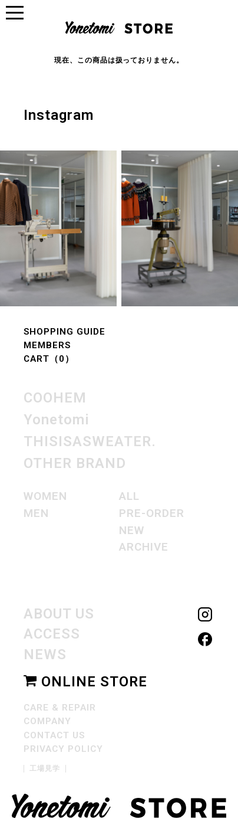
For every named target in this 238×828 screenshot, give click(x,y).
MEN (36, 511)
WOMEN (45, 494)
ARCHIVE (144, 545)
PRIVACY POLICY (63, 745)
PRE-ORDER (151, 511)
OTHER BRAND (75, 462)
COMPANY (48, 717)
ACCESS (52, 631)
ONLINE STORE (85, 678)
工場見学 (44, 765)
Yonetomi (57, 419)
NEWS (45, 651)
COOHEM (55, 398)
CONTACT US (54, 731)
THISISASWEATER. (90, 441)
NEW (131, 528)
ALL (129, 494)
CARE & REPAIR (59, 704)
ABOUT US (59, 612)
